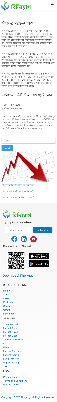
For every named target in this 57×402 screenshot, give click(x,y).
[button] (52, 5)
